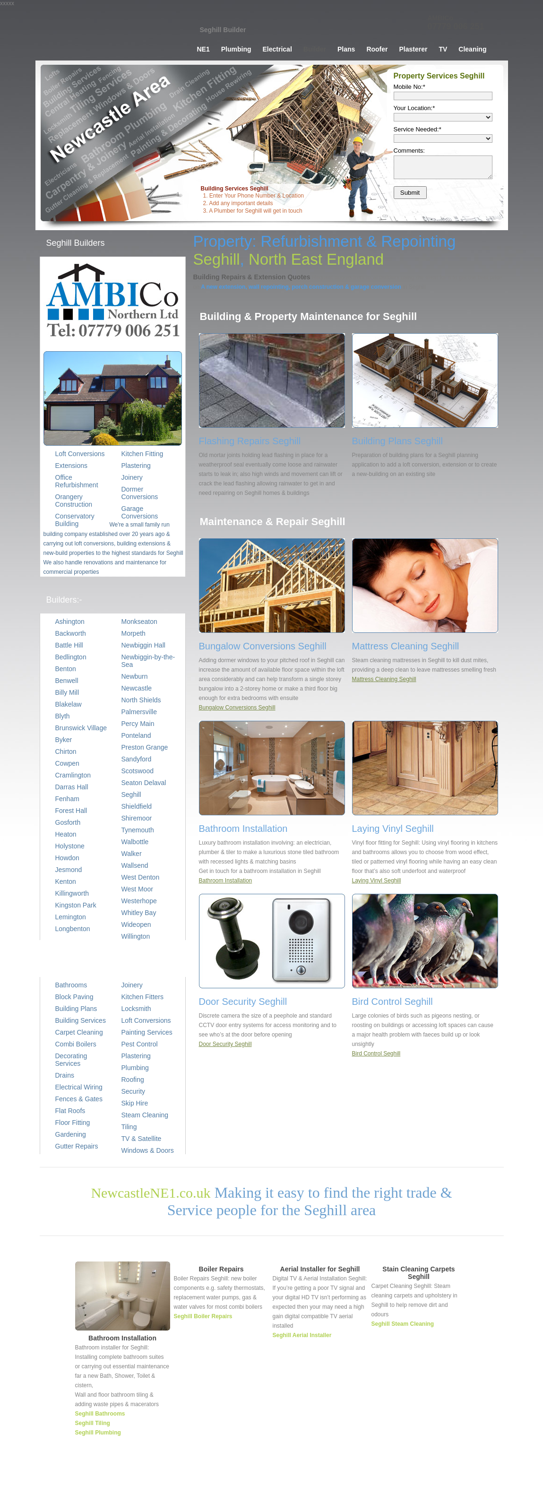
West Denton (140, 877)
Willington (135, 936)
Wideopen (136, 924)
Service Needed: (417, 129)
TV (443, 49)
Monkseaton (139, 621)
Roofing (132, 1079)
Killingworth (72, 893)
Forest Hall (71, 810)
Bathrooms (71, 985)
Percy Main (138, 723)
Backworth (70, 633)
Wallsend (134, 865)
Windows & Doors (147, 1150)
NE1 (203, 49)
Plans (346, 49)
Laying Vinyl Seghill (376, 880)
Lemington (70, 917)
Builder (314, 49)
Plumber (308, 1474)
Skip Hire (134, 1103)
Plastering (136, 1056)
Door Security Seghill (225, 1044)
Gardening (70, 1134)
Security (133, 1091)
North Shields (141, 700)
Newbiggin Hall (143, 645)
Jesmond (68, 869)
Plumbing (236, 49)
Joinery (132, 985)
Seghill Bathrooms (100, 1413)
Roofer (377, 49)
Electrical (277, 49)
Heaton (66, 834)
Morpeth (133, 633)
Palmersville (139, 712)
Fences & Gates (79, 1099)
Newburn (134, 676)
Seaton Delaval (143, 782)
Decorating (446, 1474)
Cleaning (472, 49)
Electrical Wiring (79, 1087)
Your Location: (414, 108)
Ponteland (136, 735)
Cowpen (67, 763)
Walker (131, 853)
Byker (63, 739)
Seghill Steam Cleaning (402, 1324)
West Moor (137, 889)
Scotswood (137, 771)
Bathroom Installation (225, 880)
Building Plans (76, 1008)
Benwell (66, 680)
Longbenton (72, 929)
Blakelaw (68, 704)
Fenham (67, 799)
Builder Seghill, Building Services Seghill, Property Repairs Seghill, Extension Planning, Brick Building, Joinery (108, 35)
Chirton (66, 751)
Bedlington (70, 657)
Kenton (65, 881)
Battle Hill (69, 645)
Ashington (70, 621)
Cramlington (73, 775)
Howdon (67, 858)
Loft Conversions (146, 1020)
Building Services (80, 1020)
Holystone (70, 846)
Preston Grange (144, 747)
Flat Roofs (70, 1110)
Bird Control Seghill (376, 1053)
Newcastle (136, 688)
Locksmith (136, 1008)
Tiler (420, 1474)
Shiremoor (136, 818)
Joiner (402, 1474)
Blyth (62, 716)
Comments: (409, 150)
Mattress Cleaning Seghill (384, 679)
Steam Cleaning (145, 1115)
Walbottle (135, 842)
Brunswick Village (81, 728)
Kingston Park (75, 905)
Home (284, 1474)
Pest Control (139, 1044)
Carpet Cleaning (79, 1032)
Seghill (131, 794)
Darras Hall (71, 787)
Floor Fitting (72, 1122)
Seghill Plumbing (98, 1432)
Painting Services (146, 1032)
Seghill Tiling (92, 1423)
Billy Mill (67, 692)
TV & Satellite (141, 1138)
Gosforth (68, 822)
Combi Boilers (75, 1044)
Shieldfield (136, 806)
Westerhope (139, 901)
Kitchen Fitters (142, 997)
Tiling (129, 1127)
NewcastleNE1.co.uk (150, 1193)
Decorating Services (71, 1059)
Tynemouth (137, 830)
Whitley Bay (138, 912)
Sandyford (136, 759)
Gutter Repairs (76, 1146)
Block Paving (74, 997)
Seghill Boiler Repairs (203, 1316)
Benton (65, 669)
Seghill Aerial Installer (302, 1335)
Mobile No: (409, 86)
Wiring (333, 1474)
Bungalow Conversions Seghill (237, 707)
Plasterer (413, 49)
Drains (64, 1075)
